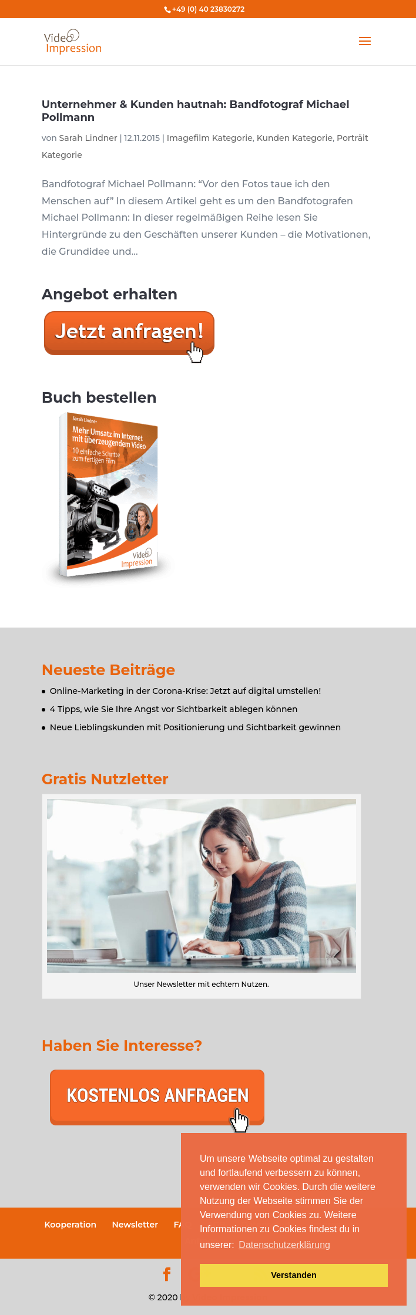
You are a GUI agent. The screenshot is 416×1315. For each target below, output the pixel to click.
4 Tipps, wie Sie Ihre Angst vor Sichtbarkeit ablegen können (174, 709)
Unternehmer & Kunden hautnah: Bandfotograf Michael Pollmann (196, 111)
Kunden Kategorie (295, 138)
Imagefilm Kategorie (210, 138)
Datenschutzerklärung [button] (284, 1245)
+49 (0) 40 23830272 (208, 9)
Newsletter (135, 1224)
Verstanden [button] (294, 1275)
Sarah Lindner (88, 138)
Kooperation (70, 1224)
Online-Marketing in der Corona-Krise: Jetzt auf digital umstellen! (185, 691)
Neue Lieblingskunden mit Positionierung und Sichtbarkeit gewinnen (195, 727)
